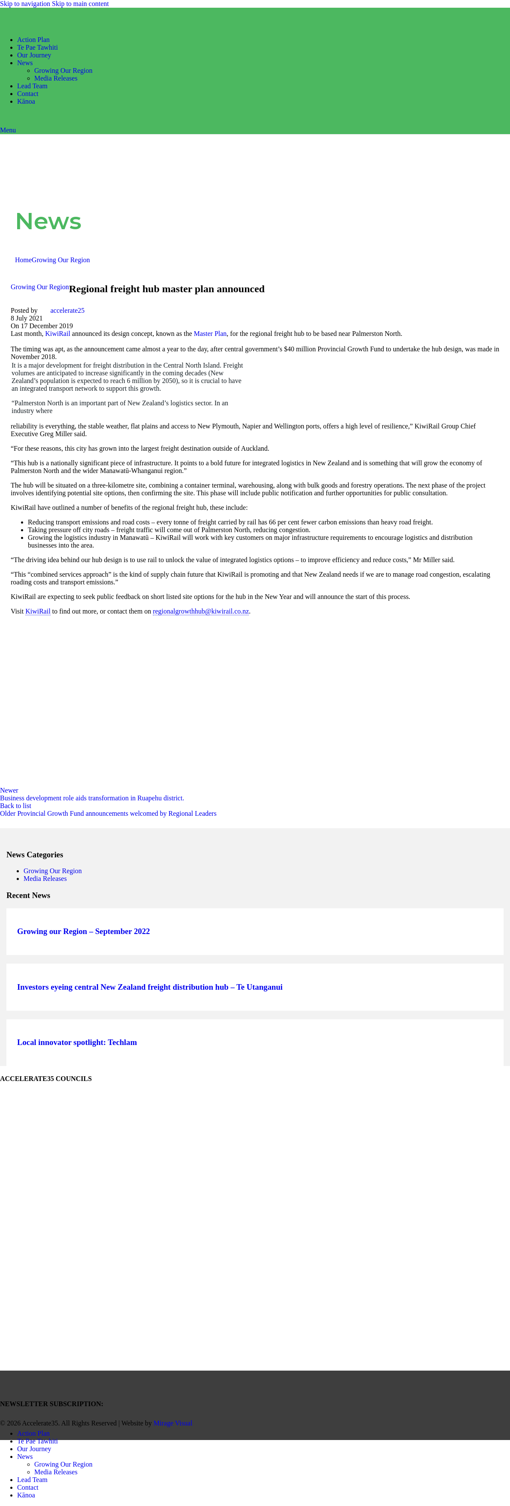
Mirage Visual (173, 1423)
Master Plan (210, 333)
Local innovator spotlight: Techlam (77, 1043)
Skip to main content (80, 3)
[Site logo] (49, 25)
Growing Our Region (63, 70)
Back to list (15, 805)
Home (23, 259)
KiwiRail (58, 333)
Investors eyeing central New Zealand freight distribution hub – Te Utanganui (150, 987)
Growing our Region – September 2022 (83, 932)
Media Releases (56, 78)
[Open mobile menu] (8, 130)
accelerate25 (68, 310)
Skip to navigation (26, 3)
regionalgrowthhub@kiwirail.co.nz (201, 611)
